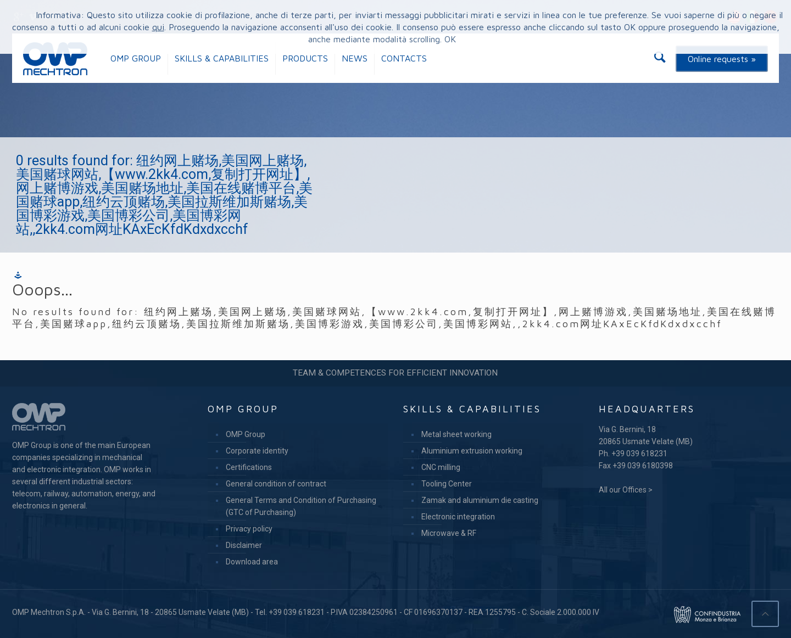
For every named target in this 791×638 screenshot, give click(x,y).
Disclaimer (244, 545)
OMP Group (245, 434)
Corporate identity (257, 450)
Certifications (249, 467)
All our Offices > (626, 489)
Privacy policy (249, 528)
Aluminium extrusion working (471, 450)
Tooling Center (446, 483)
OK (450, 39)
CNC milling (440, 467)
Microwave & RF (448, 533)
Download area (252, 561)
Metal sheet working (456, 434)
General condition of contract (276, 483)
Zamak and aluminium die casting (479, 500)
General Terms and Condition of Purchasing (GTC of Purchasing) (301, 506)
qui (158, 27)
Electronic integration (458, 516)
